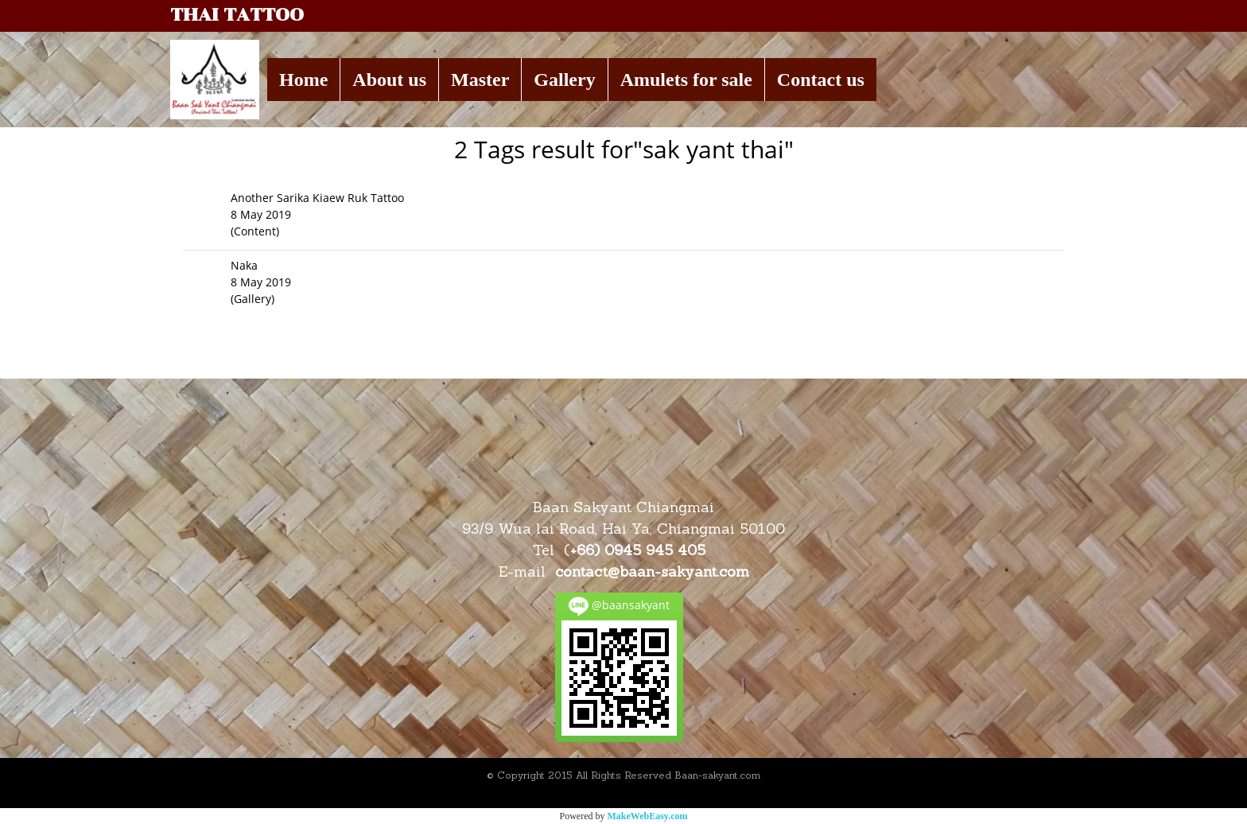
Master (480, 79)
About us (389, 79)
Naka (244, 265)
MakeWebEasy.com (648, 816)
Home (303, 79)
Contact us (820, 79)
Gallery (564, 79)
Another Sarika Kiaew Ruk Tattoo (317, 197)
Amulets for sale (686, 79)
